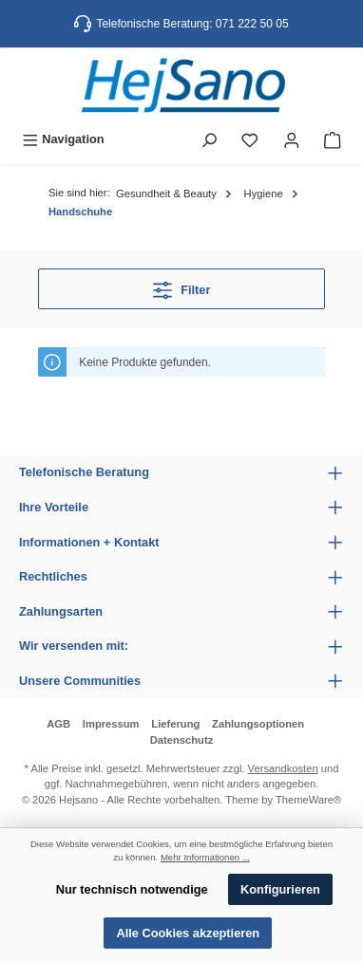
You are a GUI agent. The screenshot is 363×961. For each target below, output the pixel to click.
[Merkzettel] (250, 139)
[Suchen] (209, 139)
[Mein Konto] (292, 139)
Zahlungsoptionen (258, 724)
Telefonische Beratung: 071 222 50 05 (192, 23)
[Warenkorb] (332, 139)
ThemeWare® (308, 799)
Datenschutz (182, 740)
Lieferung (175, 724)
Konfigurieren (280, 889)
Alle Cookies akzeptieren (187, 933)
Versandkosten (283, 768)
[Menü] (63, 139)
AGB (58, 724)
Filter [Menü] (182, 286)
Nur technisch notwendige (132, 889)
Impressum (111, 724)
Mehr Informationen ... (205, 857)
